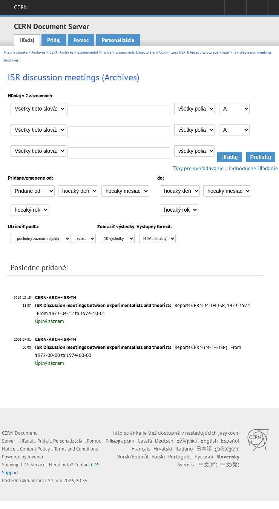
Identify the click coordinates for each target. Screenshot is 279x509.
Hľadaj (27, 40)
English (209, 440)
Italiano (184, 448)
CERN (21, 7)
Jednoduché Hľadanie (253, 168)
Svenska (186, 464)
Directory (257, 10)
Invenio (35, 457)
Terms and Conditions (76, 449)
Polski (158, 456)
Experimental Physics (94, 52)
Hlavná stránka (16, 52)
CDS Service (33, 464)
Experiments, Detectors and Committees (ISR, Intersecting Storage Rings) (172, 52)
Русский (204, 456)
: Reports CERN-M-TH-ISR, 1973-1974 (142, 305)
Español (230, 440)
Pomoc (81, 40)
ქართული (227, 448)
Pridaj (54, 40)
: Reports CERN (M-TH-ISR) (131, 347)
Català (145, 440)
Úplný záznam (49, 321)
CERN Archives (61, 52)
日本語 (204, 448)
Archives (38, 52)
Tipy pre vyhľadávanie (198, 168)
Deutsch (164, 440)
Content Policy (35, 449)
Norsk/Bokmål (133, 456)
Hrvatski (162, 448)
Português (180, 456)
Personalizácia (118, 40)
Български (123, 440)
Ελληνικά (187, 440)
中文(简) (208, 464)
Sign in (235, 10)
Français (141, 448)
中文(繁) (230, 464)
